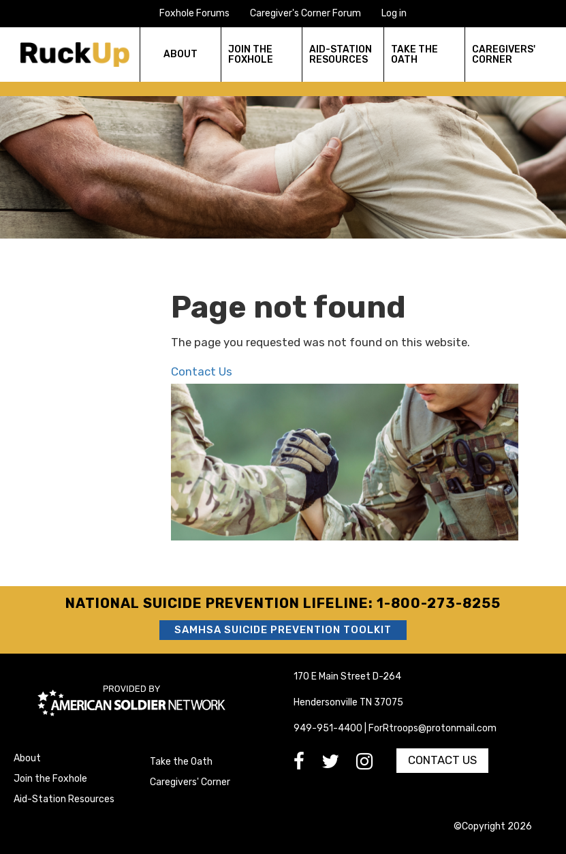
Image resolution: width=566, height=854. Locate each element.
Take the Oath (181, 761)
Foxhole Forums (194, 13)
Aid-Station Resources (64, 799)
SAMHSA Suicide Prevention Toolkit (283, 630)
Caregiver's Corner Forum (305, 13)
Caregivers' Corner (190, 782)
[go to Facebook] (307, 765)
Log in (394, 13)
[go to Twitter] (338, 765)
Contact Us (201, 371)
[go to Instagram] (373, 765)
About (27, 758)
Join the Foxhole (50, 778)
